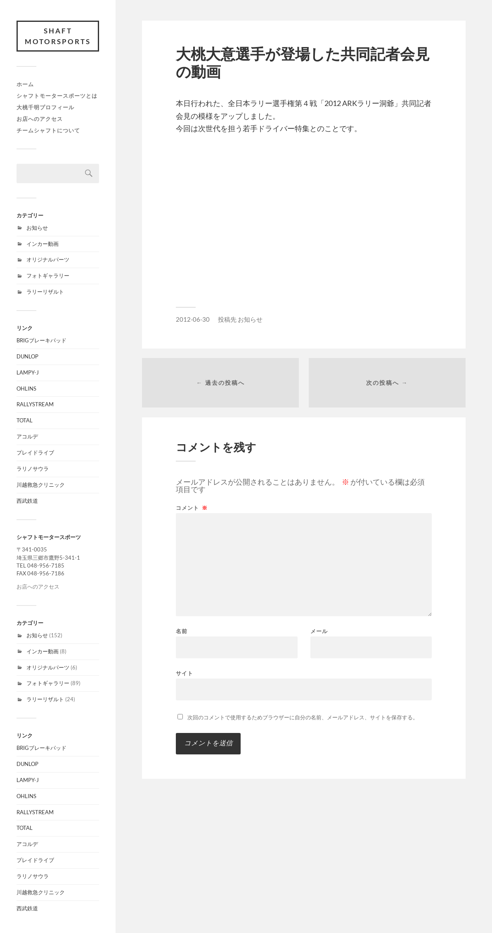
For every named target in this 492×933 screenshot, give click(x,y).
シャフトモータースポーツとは (57, 95)
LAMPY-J (28, 372)
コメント (192, 508)
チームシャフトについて (48, 130)
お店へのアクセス (40, 118)
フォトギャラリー (47, 275)
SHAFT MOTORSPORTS (58, 36)
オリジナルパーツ (47, 259)
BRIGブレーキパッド (41, 340)
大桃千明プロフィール (45, 107)
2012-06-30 (193, 319)
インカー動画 (42, 243)
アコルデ (27, 436)
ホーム (25, 84)
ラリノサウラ (33, 468)
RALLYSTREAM (35, 404)
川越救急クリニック (41, 484)
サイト (184, 673)
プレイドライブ (35, 452)
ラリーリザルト (45, 291)
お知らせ (37, 227)
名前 (181, 631)
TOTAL (25, 420)
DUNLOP (27, 356)
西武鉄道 (27, 500)
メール (319, 631)
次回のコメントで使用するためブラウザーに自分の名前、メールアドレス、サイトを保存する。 (302, 717)
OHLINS (26, 388)
